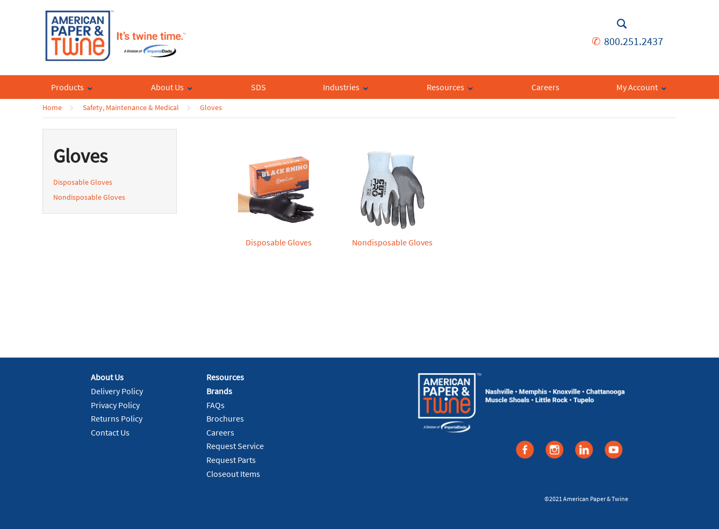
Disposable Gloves (82, 182)
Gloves (211, 107)
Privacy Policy (115, 405)
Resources (225, 377)
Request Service (235, 445)
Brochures (225, 418)
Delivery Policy (117, 391)
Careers (220, 432)
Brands (219, 391)
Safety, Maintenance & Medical (131, 107)
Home (52, 107)
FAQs (215, 405)
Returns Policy (116, 418)
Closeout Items (233, 473)
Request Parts (231, 459)
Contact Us (110, 432)
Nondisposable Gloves (89, 197)
